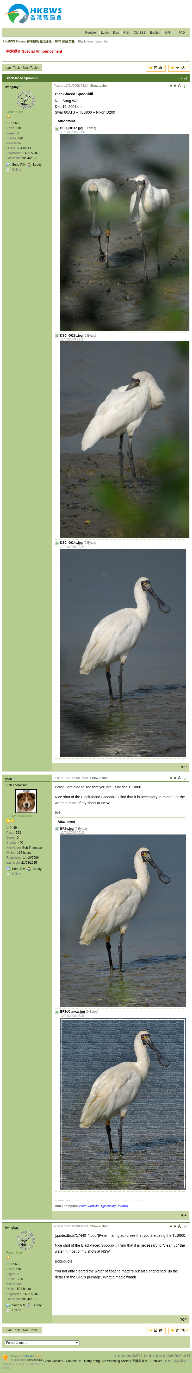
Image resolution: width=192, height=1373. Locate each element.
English (155, 32)
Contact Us (73, 1361)
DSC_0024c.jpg (71, 543)
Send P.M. (19, 164)
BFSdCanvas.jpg (72, 1011)
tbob (8, 779)
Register (91, 32)
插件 (167, 32)
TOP (183, 767)
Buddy (37, 164)
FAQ (182, 32)
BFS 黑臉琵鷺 (65, 41)
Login (105, 32)
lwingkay (11, 87)
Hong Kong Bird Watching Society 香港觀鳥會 (116, 1361)
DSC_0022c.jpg (71, 335)
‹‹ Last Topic (11, 68)
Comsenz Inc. (35, 1359)
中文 (126, 32)
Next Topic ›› (31, 68)
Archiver (156, 1361)
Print (184, 78)
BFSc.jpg (67, 829)
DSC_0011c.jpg (71, 128)
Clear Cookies (53, 1361)
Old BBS (140, 32)
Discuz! (30, 1356)
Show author (99, 86)
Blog (116, 32)
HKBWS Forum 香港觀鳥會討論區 (27, 41)
